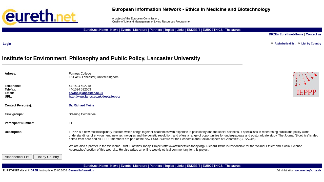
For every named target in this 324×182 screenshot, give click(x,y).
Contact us (313, 34)
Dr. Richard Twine (81, 105)
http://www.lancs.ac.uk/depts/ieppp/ (94, 96)
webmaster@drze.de (308, 170)
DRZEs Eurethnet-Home (286, 34)
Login (7, 44)
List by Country (311, 43)
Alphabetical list (285, 43)
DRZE (34, 170)
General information (81, 170)
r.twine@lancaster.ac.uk (86, 93)
